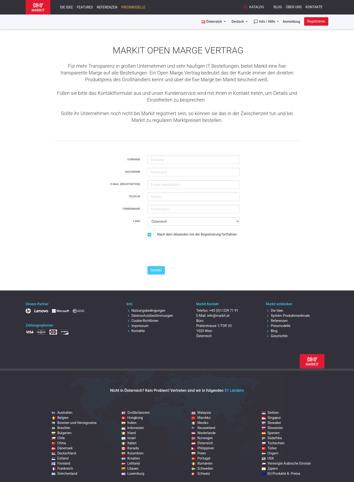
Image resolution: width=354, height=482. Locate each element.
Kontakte (314, 7)
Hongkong (132, 418)
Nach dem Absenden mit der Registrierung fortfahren (197, 234)
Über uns (294, 7)
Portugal (201, 458)
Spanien (271, 433)
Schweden (202, 468)
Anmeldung (291, 21)
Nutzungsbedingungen (146, 310)
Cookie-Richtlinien (143, 321)
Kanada (130, 448)
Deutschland (64, 453)
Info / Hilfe (265, 21)
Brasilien (61, 428)
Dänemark (62, 448)
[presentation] (184, 252)
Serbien (270, 413)
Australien (62, 413)
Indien (129, 423)
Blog (278, 7)
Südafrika (272, 438)
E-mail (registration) (125, 184)
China (59, 443)
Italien (129, 443)
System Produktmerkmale (288, 316)
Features (85, 7)
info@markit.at (218, 316)
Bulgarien (62, 433)
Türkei (269, 448)
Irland (129, 433)
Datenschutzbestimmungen (150, 316)
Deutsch (238, 21)
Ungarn (270, 453)
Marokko (201, 418)
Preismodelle (133, 7)
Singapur (271, 418)
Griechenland (64, 473)
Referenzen (107, 7)
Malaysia (201, 413)
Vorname (133, 159)
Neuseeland (203, 428)
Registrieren (316, 21)
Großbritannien (136, 413)
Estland (60, 458)
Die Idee (66, 7)
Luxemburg (133, 473)
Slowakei (271, 423)
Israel (129, 438)
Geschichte (277, 336)
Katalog (253, 7)
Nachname (132, 171)
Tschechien (273, 443)
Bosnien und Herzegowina (74, 423)
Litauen (130, 468)
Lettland (131, 463)
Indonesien (133, 428)
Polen (199, 453)
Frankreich (62, 468)
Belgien (60, 418)
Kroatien (131, 458)
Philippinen (203, 448)
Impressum (137, 326)
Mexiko (200, 423)
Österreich (202, 443)
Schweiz (201, 473)
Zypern (270, 468)
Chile (58, 438)
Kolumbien (132, 453)
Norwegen (202, 438)
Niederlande (203, 433)
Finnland (61, 463)
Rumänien (202, 463)
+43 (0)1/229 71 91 (223, 310)
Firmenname (131, 208)
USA (268, 458)
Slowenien (272, 428)
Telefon (134, 196)
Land (136, 221)
